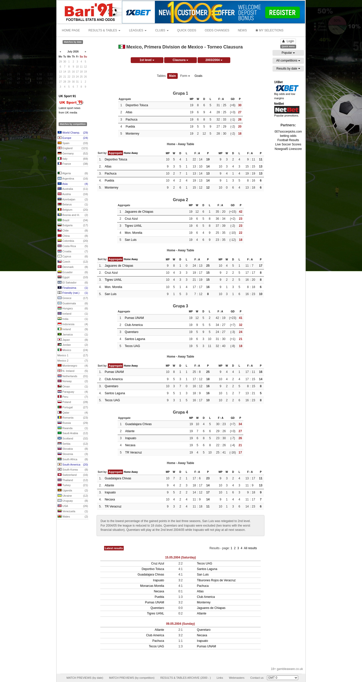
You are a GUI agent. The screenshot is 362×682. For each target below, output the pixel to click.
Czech (73, 262)
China (73, 236)
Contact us (257, 677)
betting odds (288, 136)
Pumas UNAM (134, 318)
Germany (73, 154)
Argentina (73, 179)
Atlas (129, 112)
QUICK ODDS (186, 30)
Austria (73, 194)
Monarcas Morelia (152, 586)
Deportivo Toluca (137, 105)
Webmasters (237, 677)
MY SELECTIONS (269, 30)
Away (134, 153)
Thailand (73, 480)
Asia (73, 184)
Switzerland (73, 475)
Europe (73, 138)
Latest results (114, 548)
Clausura (181, 60)
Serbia (73, 444)
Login (288, 41)
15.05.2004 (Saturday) (180, 557)
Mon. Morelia (133, 233)
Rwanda (73, 428)
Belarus (73, 205)
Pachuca (132, 119)
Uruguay (73, 501)
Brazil (73, 220)
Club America (134, 325)
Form (185, 76)
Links (220, 677)
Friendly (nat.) (73, 293)
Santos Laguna (135, 339)
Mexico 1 (72, 356)
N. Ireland (73, 371)
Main (172, 76)
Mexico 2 (72, 361)
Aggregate (115, 152)
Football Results (288, 140)
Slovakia (73, 449)
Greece (73, 298)
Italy (73, 159)
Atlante (129, 431)
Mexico (73, 350)
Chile (73, 231)
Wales (73, 517)
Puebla (130, 126)
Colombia (73, 241)
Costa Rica (73, 246)
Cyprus (73, 257)
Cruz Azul (131, 218)
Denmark (73, 267)
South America (73, 465)
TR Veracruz (133, 452)
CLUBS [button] (161, 30)
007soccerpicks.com (288, 131)
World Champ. (73, 133)
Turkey (73, 485)
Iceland (73, 314)
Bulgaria (73, 225)
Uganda (73, 491)
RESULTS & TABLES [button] (104, 30)
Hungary (73, 309)
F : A (221, 99)
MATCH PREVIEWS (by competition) (132, 677)
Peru (73, 397)
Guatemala (73, 304)
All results (250, 548)
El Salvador (73, 283)
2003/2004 (213, 60)
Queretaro (131, 332)
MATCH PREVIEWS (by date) (84, 677)
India (73, 319)
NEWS (242, 30)
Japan (73, 340)
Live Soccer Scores (288, 144)
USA (73, 506)
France (73, 164)
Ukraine (73, 496)
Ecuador (73, 272)
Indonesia (73, 324)
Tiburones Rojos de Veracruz (216, 580)
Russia (73, 423)
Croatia (73, 252)
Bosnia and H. (73, 215)
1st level (147, 60)
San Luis (131, 240)
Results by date (288, 68)
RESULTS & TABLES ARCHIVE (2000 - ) (185, 677)
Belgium (73, 210)
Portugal (73, 408)
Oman (73, 387)
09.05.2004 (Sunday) (180, 624)
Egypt (73, 277)
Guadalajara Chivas (138, 424)
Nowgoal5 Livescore (288, 149)
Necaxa (130, 445)
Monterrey (132, 133)
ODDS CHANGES (217, 30)
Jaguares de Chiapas (139, 211)
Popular (288, 52)
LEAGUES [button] (138, 30)
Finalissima (73, 288)
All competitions (288, 60)
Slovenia (73, 454)
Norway (73, 381)
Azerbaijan (73, 200)
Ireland (73, 329)
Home (127, 153)
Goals (198, 76)
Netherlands (73, 376)
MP (192, 99)
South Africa (73, 460)
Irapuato (130, 438)
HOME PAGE (71, 30)
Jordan (73, 345)
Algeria (73, 174)
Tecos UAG (132, 346)
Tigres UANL (133, 226)
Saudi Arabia (73, 433)
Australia (73, 189)
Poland (73, 402)
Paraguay (73, 392)
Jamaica (73, 335)
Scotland (73, 439)
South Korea (73, 470)
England (73, 148)
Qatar (73, 413)
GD (233, 99)
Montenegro (73, 366)
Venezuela (73, 511)
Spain (73, 143)
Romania (73, 418)
